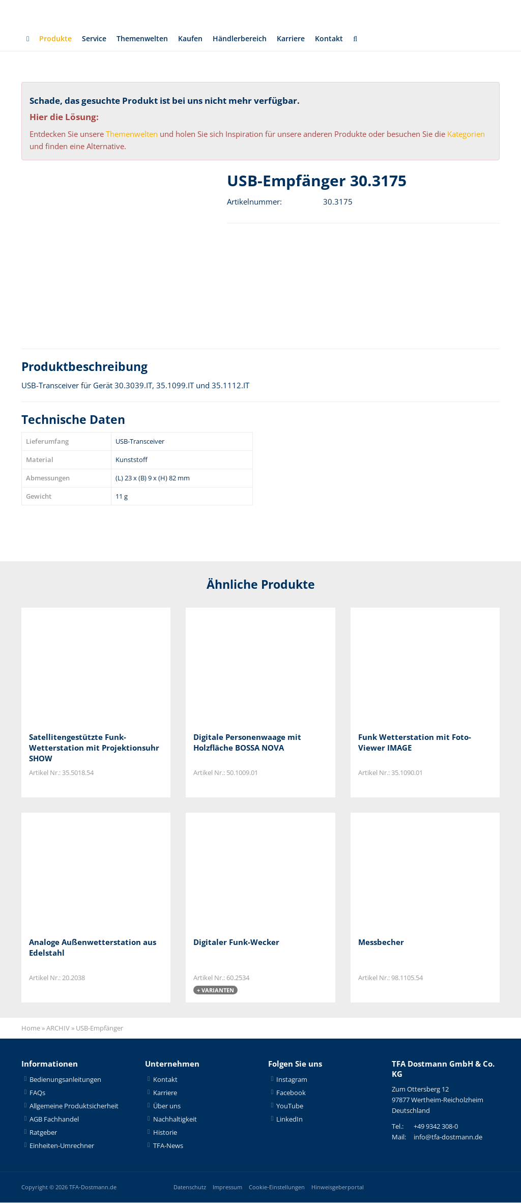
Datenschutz (189, 1187)
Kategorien (466, 134)
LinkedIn (289, 1119)
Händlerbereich (251, 39)
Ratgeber (43, 1132)
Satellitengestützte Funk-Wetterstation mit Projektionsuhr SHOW (94, 747)
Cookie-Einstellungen (277, 1187)
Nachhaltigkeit (175, 1119)
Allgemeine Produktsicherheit (74, 1106)
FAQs (37, 1093)
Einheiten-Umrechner (62, 1146)
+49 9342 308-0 (436, 1127)
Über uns (167, 1106)
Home (30, 1029)
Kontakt (345, 39)
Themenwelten (148, 39)
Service (96, 39)
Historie (165, 1132)
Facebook (291, 1093)
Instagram (291, 1079)
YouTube (289, 1106)
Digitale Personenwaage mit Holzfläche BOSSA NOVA (247, 742)
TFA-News (168, 1146)
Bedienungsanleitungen (65, 1079)
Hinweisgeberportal (337, 1187)
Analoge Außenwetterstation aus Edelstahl (92, 947)
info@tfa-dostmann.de (448, 1137)
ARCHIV (58, 1029)
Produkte (56, 39)
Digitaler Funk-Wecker (236, 942)
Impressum (227, 1187)
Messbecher (381, 942)
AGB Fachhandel (54, 1119)
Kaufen (199, 39)
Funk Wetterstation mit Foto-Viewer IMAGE (414, 742)
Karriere (305, 39)
